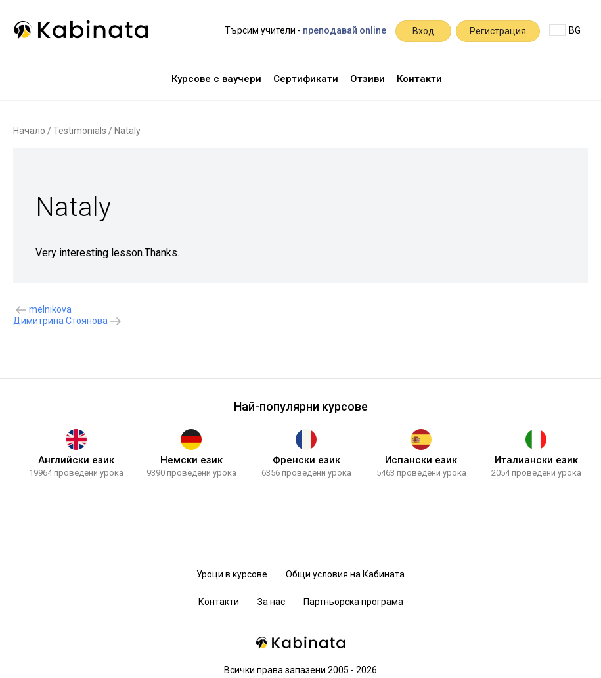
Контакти (419, 79)
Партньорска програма (353, 602)
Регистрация (498, 31)
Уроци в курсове (231, 574)
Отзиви (367, 79)
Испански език (421, 460)
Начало (29, 130)
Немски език (191, 460)
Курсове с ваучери (216, 79)
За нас (271, 602)
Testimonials (79, 130)
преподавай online (344, 30)
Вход (423, 31)
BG (565, 30)
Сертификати (305, 79)
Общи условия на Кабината (345, 574)
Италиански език (536, 460)
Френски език (306, 460)
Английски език (76, 460)
